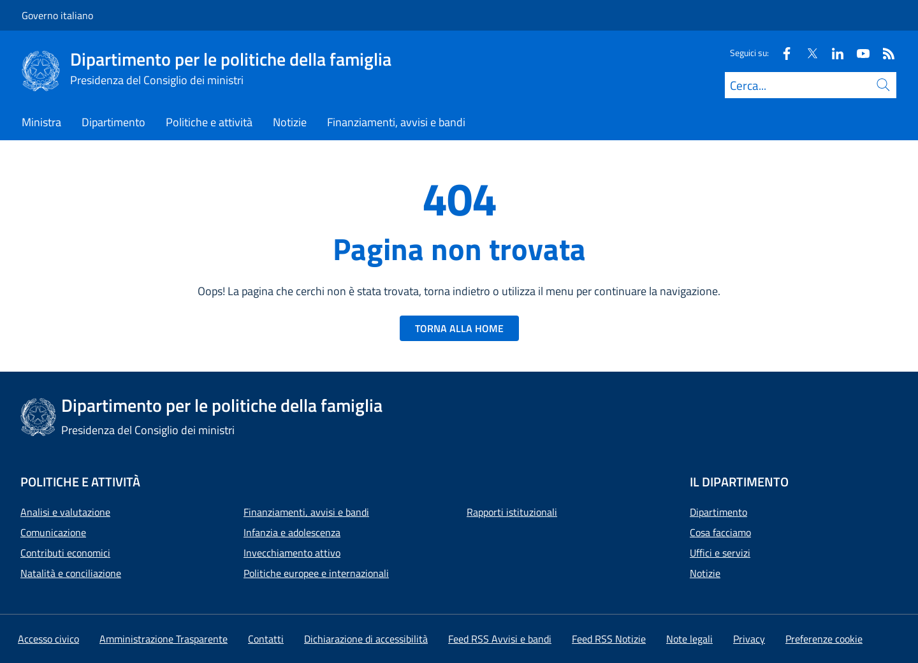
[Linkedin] (832, 52)
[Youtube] (858, 52)
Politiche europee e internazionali (316, 573)
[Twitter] (807, 52)
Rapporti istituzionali (512, 512)
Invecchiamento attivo (292, 552)
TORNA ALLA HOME (459, 328)
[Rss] (883, 52)
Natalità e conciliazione (70, 573)
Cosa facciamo (720, 532)
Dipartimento (718, 512)
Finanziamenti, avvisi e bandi (306, 512)
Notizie (705, 573)
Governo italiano (57, 15)
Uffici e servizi (720, 552)
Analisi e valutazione (65, 512)
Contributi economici (65, 552)
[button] (824, 638)
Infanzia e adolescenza (292, 532)
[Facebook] (781, 52)
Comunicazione (53, 532)
